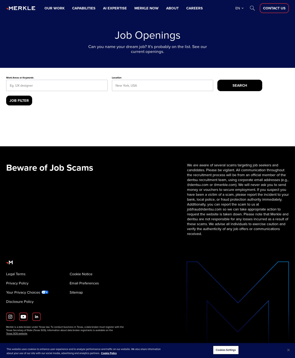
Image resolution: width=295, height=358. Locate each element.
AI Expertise (115, 8)
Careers (194, 8)
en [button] (237, 8)
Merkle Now (146, 8)
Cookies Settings (226, 350)
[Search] (252, 8)
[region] (147, 350)
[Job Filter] (19, 100)
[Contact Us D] (274, 8)
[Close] (288, 350)
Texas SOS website (16, 333)
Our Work (54, 8)
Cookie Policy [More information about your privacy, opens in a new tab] (109, 353)
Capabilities (83, 8)
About (172, 8)
